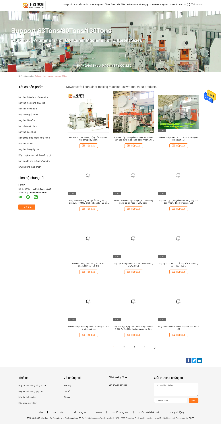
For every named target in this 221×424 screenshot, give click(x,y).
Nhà (41, 412)
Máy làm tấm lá (25, 143)
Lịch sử (67, 391)
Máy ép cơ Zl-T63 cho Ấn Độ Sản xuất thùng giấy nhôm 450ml (178, 264)
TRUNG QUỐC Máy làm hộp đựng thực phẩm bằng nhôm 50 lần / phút (58, 418)
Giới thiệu (68, 385)
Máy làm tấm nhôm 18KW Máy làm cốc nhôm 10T (178, 327)
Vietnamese (197, 4)
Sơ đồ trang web (120, 412)
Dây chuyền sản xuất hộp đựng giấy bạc (35, 155)
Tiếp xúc (26, 207)
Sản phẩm (58, 412)
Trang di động (177, 412)
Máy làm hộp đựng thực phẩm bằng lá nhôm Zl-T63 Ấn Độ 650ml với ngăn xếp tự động (133, 327)
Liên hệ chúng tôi (159, 4)
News (99, 412)
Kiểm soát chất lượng (137, 4)
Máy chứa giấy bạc (27, 126)
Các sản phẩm (81, 4)
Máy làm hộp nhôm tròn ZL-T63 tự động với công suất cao (178, 138)
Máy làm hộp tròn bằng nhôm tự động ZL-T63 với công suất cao (88, 327)
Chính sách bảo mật (149, 412)
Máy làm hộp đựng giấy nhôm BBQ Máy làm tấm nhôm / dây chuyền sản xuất (178, 201)
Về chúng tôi (96, 4)
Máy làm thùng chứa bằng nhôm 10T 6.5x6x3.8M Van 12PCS (88, 264)
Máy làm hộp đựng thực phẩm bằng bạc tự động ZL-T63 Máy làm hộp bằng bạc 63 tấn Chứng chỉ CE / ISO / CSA (88, 201)
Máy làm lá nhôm (26, 120)
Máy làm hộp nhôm (27, 108)
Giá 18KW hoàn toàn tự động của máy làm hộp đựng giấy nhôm (88, 138)
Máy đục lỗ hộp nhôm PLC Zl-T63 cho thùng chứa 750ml (133, 264)
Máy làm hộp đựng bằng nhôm (33, 97)
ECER (191, 418)
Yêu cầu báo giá (178, 4)
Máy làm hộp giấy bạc (28, 149)
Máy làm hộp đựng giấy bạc (31, 103)
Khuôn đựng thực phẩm (29, 167)
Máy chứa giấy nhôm (28, 114)
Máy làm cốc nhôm (27, 132)
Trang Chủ (67, 4)
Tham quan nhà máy (115, 4)
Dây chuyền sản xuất (118, 385)
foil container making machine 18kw (51, 76)
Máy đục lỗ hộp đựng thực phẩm (34, 161)
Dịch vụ (67, 397)
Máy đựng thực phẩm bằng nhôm (34, 138)
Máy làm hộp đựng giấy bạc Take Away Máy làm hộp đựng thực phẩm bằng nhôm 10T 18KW (133, 138)
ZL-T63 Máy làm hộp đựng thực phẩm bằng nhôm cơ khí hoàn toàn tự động (133, 201)
